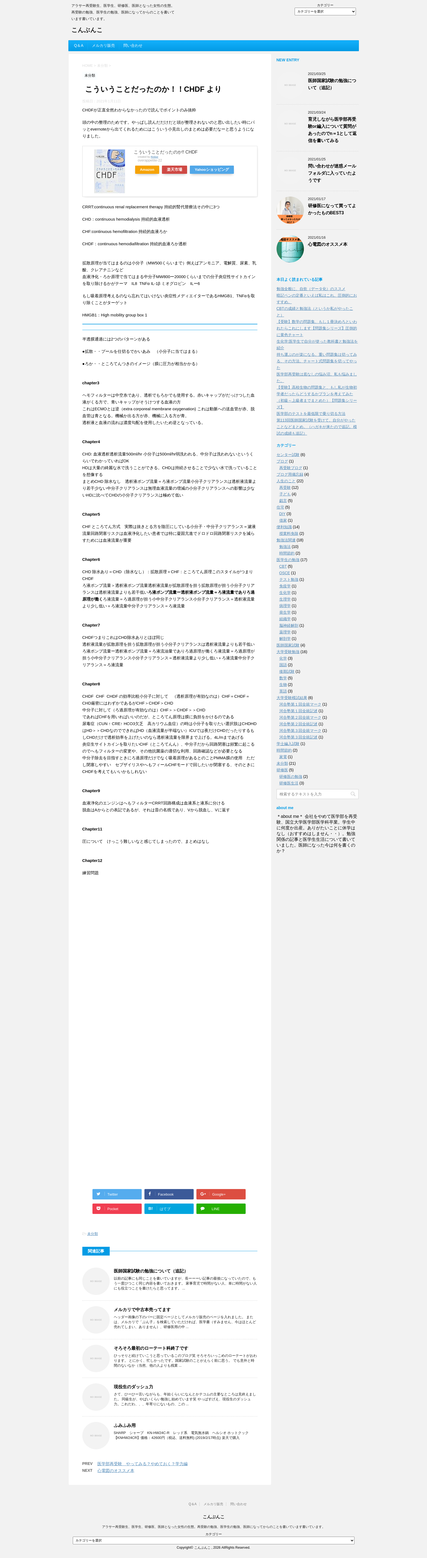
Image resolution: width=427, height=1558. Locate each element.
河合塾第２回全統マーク (300, 717)
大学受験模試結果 (292, 698)
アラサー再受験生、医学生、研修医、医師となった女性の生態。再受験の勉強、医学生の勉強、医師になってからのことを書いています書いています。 (213, 1527)
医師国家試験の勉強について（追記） (151, 1271)
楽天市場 (174, 170)
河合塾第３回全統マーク (300, 730)
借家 (283, 520)
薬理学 (285, 632)
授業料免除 (288, 533)
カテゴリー (325, 5)
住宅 (280, 507)
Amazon (147, 170)
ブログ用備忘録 (290, 474)
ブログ (282, 461)
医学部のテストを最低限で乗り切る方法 (311, 413)
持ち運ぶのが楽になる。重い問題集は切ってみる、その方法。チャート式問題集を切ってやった (317, 361)
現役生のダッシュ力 (133, 1386)
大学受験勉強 (288, 652)
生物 (283, 684)
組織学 (285, 619)
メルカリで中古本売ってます (142, 1309)
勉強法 (285, 546)
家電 (283, 757)
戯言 (283, 500)
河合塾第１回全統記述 (298, 711)
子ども (285, 494)
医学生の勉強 (288, 560)
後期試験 (287, 671)
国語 (283, 665)
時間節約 (287, 553)
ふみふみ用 (125, 1425)
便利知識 (284, 527)
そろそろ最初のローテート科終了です (151, 1348)
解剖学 (285, 638)
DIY (282, 514)
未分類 (92, 1234)
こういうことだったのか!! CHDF (166, 152)
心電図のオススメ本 (115, 1470)
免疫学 (285, 586)
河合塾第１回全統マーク (300, 704)
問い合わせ (133, 45)
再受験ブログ (290, 468)
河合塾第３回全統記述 (298, 737)
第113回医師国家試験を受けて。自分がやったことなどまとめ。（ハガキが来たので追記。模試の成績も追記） (317, 426)
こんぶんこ (87, 30)
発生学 (285, 612)
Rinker (154, 156)
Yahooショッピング (212, 170)
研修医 (282, 770)
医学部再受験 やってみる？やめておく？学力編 (142, 1463)
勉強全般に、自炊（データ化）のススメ (311, 289)
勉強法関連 (286, 540)
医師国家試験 (288, 645)
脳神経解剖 (288, 625)
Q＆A (78, 45)
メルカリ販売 (103, 45)
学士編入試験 (288, 744)
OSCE (284, 573)
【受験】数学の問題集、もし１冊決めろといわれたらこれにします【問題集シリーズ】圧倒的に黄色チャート (317, 328)
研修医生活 (288, 783)
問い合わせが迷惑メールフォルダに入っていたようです (332, 173)
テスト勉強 (288, 579)
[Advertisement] (123, 921)
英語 (283, 691)
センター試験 (288, 454)
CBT (283, 566)
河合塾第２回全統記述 (298, 724)
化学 (283, 658)
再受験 (285, 487)
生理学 (285, 599)
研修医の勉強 (290, 776)
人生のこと (286, 481)
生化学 (285, 592)
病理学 (285, 606)
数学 (283, 678)
